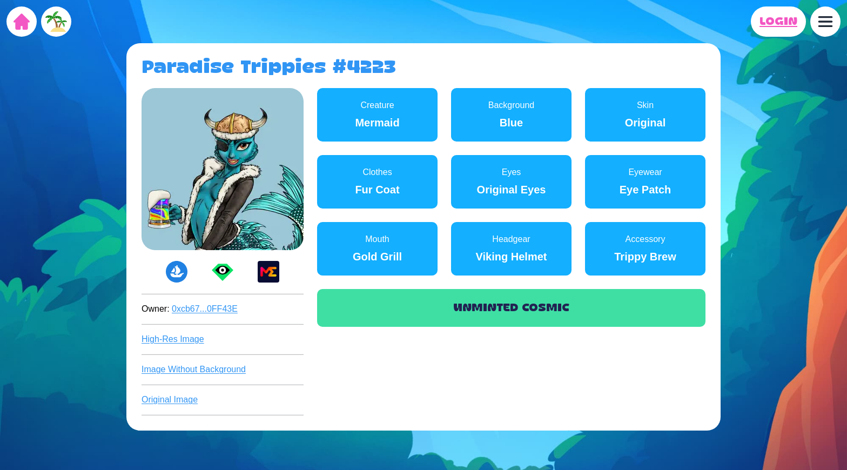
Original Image (170, 399)
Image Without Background (194, 369)
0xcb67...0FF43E (205, 308)
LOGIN (778, 22)
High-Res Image (173, 339)
